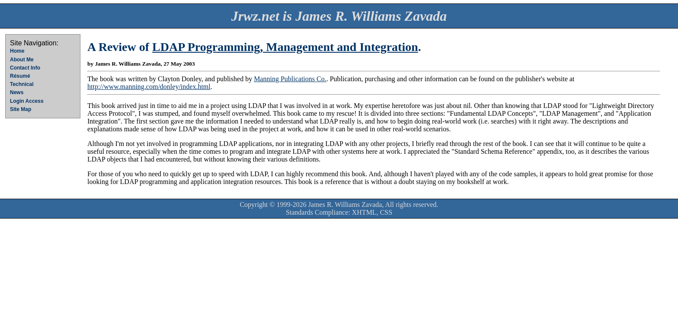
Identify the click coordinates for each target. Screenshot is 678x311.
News (16, 92)
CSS (386, 212)
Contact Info (25, 68)
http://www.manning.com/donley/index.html (149, 86)
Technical (21, 84)
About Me (22, 60)
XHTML (364, 212)
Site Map (20, 109)
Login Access (27, 101)
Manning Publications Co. (290, 79)
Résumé (20, 76)
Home (17, 51)
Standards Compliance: (318, 212)
